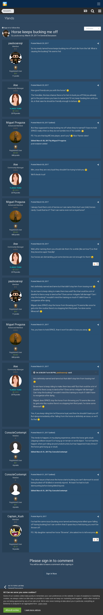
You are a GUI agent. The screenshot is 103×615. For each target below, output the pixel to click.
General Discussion (48, 36)
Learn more (42, 604)
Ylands (9, 18)
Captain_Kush (16, 516)
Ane (15, 85)
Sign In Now (51, 573)
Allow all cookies (12, 610)
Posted (40, 43)
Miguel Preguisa (15, 122)
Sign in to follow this (12, 28)
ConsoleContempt (15, 432)
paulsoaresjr (19, 36)
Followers (89, 29)
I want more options (33, 610)
